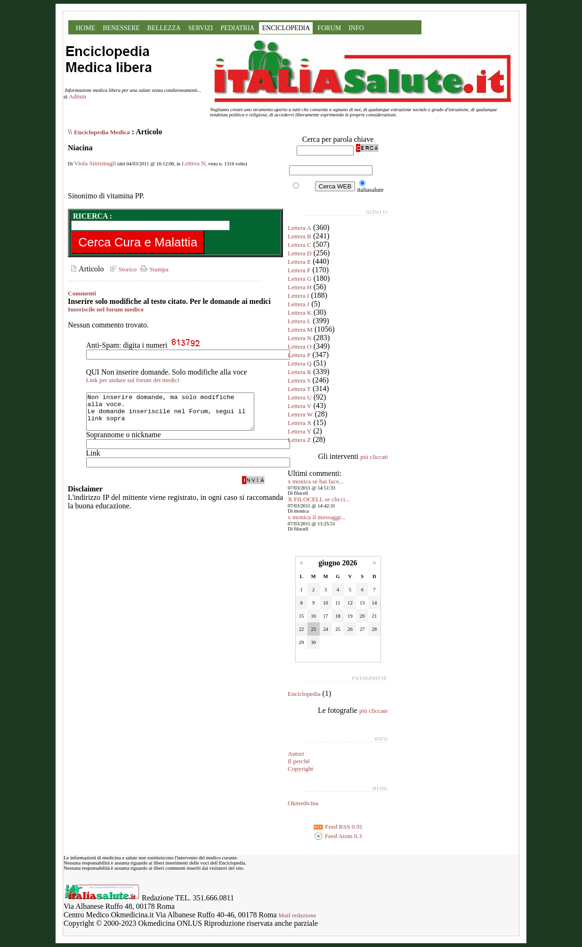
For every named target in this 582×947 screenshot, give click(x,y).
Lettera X (300, 422)
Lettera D (300, 253)
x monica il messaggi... (317, 517)
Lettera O (300, 346)
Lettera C (299, 244)
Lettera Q (300, 363)
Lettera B (299, 236)
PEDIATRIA (237, 28)
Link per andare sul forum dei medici (132, 380)
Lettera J (298, 304)
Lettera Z (299, 439)
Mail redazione (297, 915)
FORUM (329, 28)
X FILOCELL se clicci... (319, 499)
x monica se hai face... (316, 481)
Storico (122, 269)
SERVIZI (200, 28)
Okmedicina (303, 803)
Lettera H (300, 287)
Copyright (300, 768)
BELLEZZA (164, 28)
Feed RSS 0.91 (338, 826)
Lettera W (300, 414)
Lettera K (300, 312)
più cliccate (373, 710)
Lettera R (299, 372)
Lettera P (299, 355)
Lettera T (299, 388)
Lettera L (299, 321)
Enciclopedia (304, 693)
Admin (77, 96)
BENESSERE (121, 28)
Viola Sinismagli (95, 163)
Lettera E (299, 261)
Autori (296, 753)
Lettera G (300, 278)
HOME (85, 28)
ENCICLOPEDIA (286, 28)
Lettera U (300, 397)
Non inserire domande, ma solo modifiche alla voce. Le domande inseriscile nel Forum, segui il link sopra (180, 415)
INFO (356, 28)
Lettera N (194, 163)
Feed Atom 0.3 (338, 836)
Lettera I (298, 295)
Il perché (299, 761)
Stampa (153, 269)
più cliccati (374, 456)
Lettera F (299, 270)
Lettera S (299, 380)
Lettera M (300, 329)
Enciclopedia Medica (102, 132)
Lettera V (299, 405)
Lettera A (299, 227)
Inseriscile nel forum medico (106, 309)
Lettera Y (299, 431)
